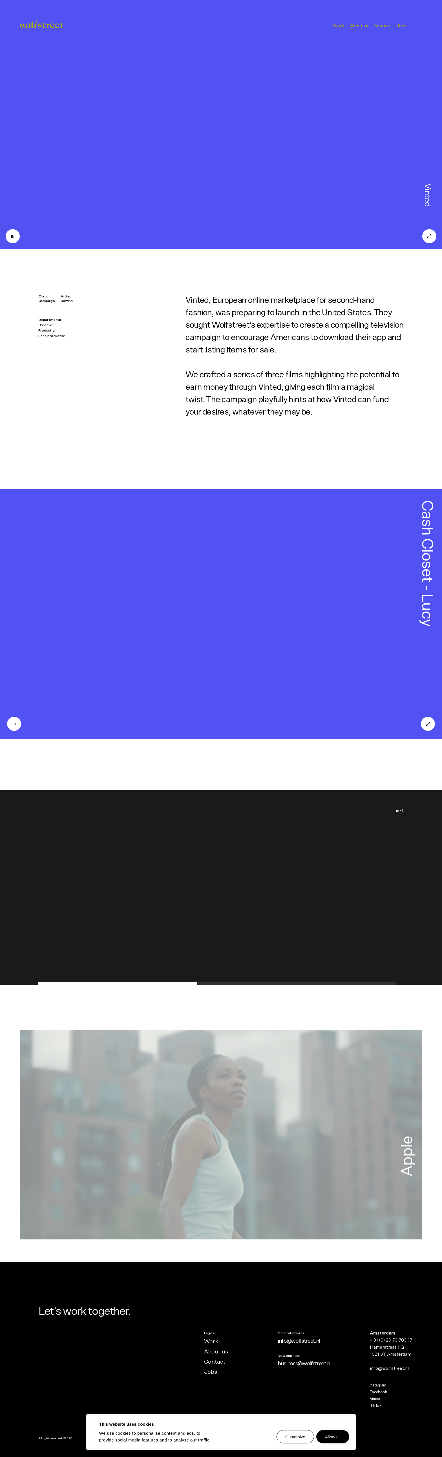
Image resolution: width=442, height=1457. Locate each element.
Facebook (378, 1392)
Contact (382, 26)
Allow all (333, 1436)
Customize (295, 1436)
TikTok (375, 1406)
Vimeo (375, 1399)
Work (338, 26)
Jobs (401, 26)
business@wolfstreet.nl (304, 1363)
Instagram (378, 1385)
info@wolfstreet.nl (299, 1341)
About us (359, 26)
